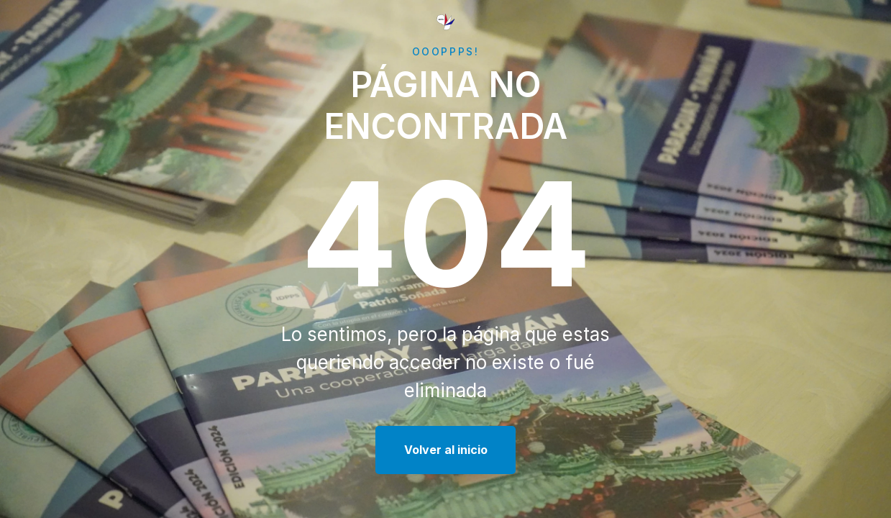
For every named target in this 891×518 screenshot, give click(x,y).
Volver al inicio (446, 449)
